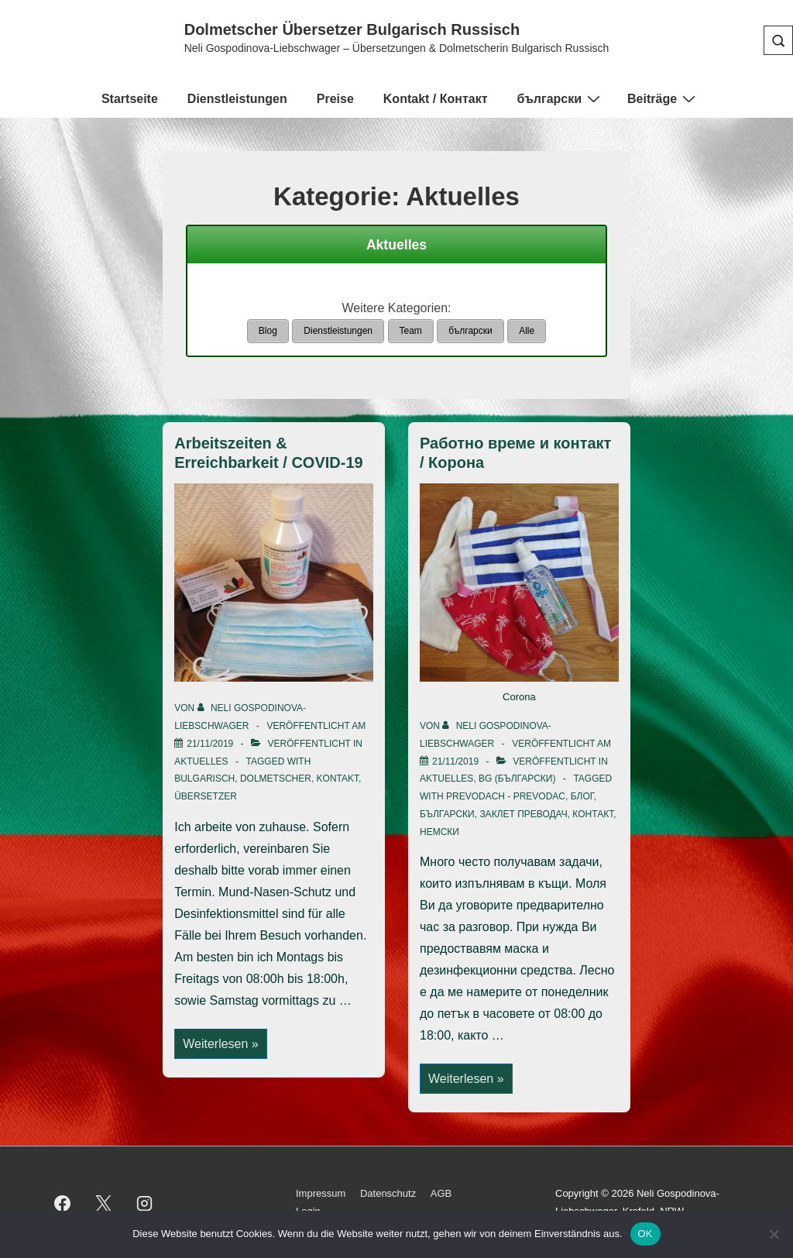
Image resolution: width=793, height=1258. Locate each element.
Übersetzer (205, 795)
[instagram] (145, 1202)
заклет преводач (523, 812)
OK (645, 1233)
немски (439, 830)
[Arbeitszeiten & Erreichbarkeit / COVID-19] (210, 742)
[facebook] (62, 1202)
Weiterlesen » (220, 1043)
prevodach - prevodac (505, 795)
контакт (592, 812)
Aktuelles (201, 759)
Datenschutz (388, 1192)
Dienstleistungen (237, 98)
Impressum (320, 1192)
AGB (441, 1192)
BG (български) (517, 777)
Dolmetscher (275, 777)
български (560, 98)
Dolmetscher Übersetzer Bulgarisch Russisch (352, 29)
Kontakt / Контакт (435, 98)
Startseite (129, 98)
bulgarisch (204, 777)
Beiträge (663, 98)
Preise (335, 98)
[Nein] (773, 1234)
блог (582, 795)
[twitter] (103, 1202)
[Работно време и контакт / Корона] (455, 759)
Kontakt (338, 777)
